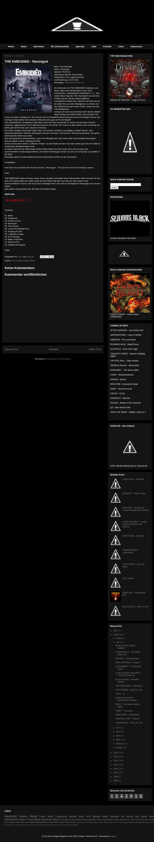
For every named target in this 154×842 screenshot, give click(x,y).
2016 (116, 635)
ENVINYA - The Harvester (127, 658)
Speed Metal (14, 822)
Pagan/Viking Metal (130, 822)
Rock (151, 816)
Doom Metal (76, 819)
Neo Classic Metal (18, 825)
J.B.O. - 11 (120, 694)
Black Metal (49, 822)
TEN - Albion (128, 578)
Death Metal (107, 819)
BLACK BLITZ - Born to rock (135, 606)
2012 (116, 764)
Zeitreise (76, 825)
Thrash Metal (33, 819)
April (118, 736)
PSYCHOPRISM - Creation (127, 662)
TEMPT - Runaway (124, 711)
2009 (116, 776)
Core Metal (29, 822)
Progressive (61, 816)
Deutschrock (80, 822)
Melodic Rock (76, 816)
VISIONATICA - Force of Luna (129, 723)
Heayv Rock (149, 822)
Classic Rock (98, 822)
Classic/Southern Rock (92, 819)
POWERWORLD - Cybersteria (130, 551)
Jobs (93, 46)
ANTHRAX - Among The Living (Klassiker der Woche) (135, 508)
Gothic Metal (118, 819)
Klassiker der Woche (121, 816)
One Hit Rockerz (142, 819)
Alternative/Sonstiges (15, 819)
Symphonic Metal (49, 819)
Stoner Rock (69, 822)
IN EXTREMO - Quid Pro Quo (129, 690)
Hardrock (10, 816)
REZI (93, 93)
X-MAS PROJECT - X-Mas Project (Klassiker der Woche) (134, 524)
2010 (116, 772)
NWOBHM (38, 822)
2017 (116, 630)
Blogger (112, 836)
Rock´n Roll (129, 819)
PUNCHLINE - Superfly (133, 536)
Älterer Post (95, 349)
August (119, 638)
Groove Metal (29, 825)
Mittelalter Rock (57, 825)
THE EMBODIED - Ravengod (128, 686)
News (24, 46)
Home (11, 46)
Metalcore (48, 825)
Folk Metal (7, 825)
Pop (22, 822)
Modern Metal (67, 825)
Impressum (136, 46)
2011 (116, 768)
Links (121, 46)
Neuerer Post (11, 349)
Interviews (38, 46)
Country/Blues (65, 819)
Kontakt (107, 46)
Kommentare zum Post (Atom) (58, 359)
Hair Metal (141, 816)
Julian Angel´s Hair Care (113, 822)
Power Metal (46, 816)
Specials (80, 46)
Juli (118, 642)
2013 (116, 760)
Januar (119, 747)
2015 (116, 752)
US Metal (89, 822)
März (118, 739)
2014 (116, 756)
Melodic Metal (29, 261)
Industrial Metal (39, 825)
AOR (88, 816)
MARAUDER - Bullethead (127, 714)
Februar (120, 743)
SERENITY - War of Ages (134, 493)
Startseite (53, 349)
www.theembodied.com (74, 82)
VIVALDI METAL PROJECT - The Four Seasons (128, 674)
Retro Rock (59, 822)
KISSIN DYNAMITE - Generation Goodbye (126, 699)
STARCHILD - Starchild (133, 479)
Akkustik (141, 822)
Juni (118, 727)
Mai (118, 731)
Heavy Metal (16, 261)
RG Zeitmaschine (60, 46)
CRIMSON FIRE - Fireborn (127, 718)
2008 (116, 780)
